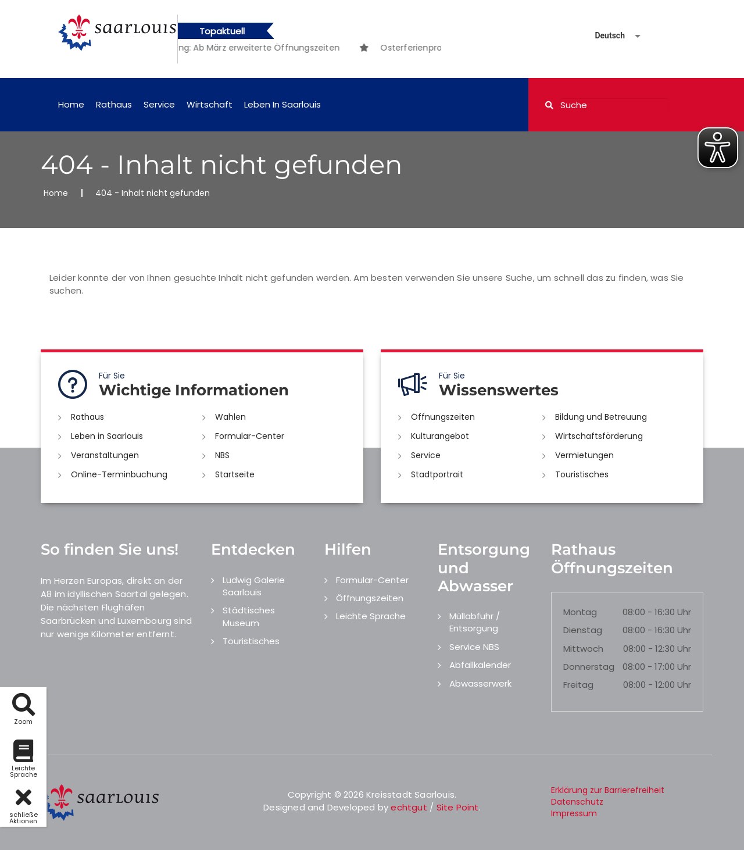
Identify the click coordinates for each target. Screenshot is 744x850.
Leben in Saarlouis (282, 104)
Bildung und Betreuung (601, 417)
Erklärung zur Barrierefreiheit (607, 790)
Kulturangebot (440, 436)
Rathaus (114, 104)
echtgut (409, 807)
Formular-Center (249, 436)
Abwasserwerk (480, 683)
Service (159, 104)
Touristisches (582, 474)
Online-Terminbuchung (119, 474)
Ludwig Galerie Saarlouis (254, 586)
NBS (222, 455)
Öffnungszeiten (443, 417)
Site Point (458, 807)
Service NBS (474, 647)
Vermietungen (584, 455)
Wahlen (230, 417)
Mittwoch (583, 648)
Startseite (235, 474)
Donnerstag (588, 666)
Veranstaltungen (105, 455)
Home (71, 104)
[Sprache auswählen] (604, 36)
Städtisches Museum (249, 616)
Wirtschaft (210, 104)
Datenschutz (577, 802)
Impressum (574, 813)
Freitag (578, 684)
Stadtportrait (437, 474)
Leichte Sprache (371, 616)
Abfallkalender (480, 665)
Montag (580, 612)
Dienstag (582, 630)
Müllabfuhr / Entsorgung (474, 622)
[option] (246, 47)
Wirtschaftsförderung (599, 436)
